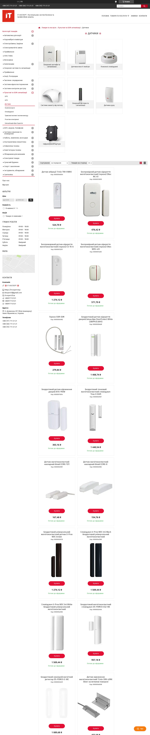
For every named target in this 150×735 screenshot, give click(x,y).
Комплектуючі (10, 108)
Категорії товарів (9, 31)
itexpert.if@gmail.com (13, 293)
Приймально (9, 52)
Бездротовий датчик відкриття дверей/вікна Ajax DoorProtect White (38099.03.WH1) (130, 208)
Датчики (8, 104)
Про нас (5, 180)
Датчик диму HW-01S (92, 645)
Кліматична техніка (11, 146)
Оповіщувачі (9, 112)
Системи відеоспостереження (16, 84)
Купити (56, 180)
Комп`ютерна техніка (12, 150)
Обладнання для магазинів (14, 154)
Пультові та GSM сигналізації (69, 28)
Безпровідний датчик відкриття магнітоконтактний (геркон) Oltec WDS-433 (55, 208)
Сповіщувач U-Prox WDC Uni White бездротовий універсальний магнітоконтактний (55, 425)
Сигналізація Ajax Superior (14, 123)
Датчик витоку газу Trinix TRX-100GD (56, 646)
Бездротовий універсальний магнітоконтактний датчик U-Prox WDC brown (93, 353)
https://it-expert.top (12, 290)
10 (142, 718)
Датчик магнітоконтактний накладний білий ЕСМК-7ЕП (130, 279)
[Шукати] (144, 6)
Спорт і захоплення (11, 166)
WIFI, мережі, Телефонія (13, 128)
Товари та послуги (118, 16)
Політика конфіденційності (91, 733)
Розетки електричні (12, 119)
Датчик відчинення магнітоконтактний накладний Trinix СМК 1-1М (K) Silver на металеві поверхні (93, 574)
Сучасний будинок (11, 162)
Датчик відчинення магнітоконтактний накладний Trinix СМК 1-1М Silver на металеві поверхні (56, 574)
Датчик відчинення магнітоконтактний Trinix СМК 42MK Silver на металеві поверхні (56, 498)
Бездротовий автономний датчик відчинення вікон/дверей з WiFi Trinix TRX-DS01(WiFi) (93, 498)
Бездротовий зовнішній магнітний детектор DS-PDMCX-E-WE (130, 424)
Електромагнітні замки (13, 48)
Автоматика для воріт (12, 35)
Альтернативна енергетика (15, 142)
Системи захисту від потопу (135, 67)
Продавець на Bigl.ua (75, 730)
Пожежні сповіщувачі (106, 67)
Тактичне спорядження (13, 80)
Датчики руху (79, 105)
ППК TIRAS (8, 56)
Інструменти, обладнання (14, 170)
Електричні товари (11, 158)
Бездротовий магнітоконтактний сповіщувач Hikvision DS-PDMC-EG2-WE (130, 573)
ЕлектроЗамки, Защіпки (13, 44)
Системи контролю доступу (15, 89)
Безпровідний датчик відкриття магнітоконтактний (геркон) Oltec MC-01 (93, 135)
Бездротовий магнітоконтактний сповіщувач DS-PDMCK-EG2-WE (93, 424)
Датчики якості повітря (79, 67)
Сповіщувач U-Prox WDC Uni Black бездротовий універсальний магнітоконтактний (130, 353)
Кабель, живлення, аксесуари (16, 138)
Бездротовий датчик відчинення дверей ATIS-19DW (56, 279)
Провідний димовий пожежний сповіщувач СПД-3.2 (130, 646)
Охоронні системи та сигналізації (51, 66)
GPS (6, 96)
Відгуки (5, 185)
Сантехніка (8, 175)
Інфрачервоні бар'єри (107, 105)
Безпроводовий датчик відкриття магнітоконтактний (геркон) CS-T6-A (130, 135)
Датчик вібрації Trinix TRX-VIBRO (56, 133)
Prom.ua (86, 728)
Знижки (134, 16)
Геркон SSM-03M (93, 206)
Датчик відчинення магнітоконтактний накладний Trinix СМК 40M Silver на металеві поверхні (130, 499)
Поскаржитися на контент (72, 733)
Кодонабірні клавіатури (13, 40)
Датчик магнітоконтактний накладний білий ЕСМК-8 (55, 352)
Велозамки (8, 60)
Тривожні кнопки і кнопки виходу (16, 115)
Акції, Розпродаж (11, 76)
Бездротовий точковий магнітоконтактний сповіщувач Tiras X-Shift (93, 280)
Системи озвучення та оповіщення (12, 133)
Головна (105, 16)
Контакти (143, 16)
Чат (140, 729)
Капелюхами (9, 64)
